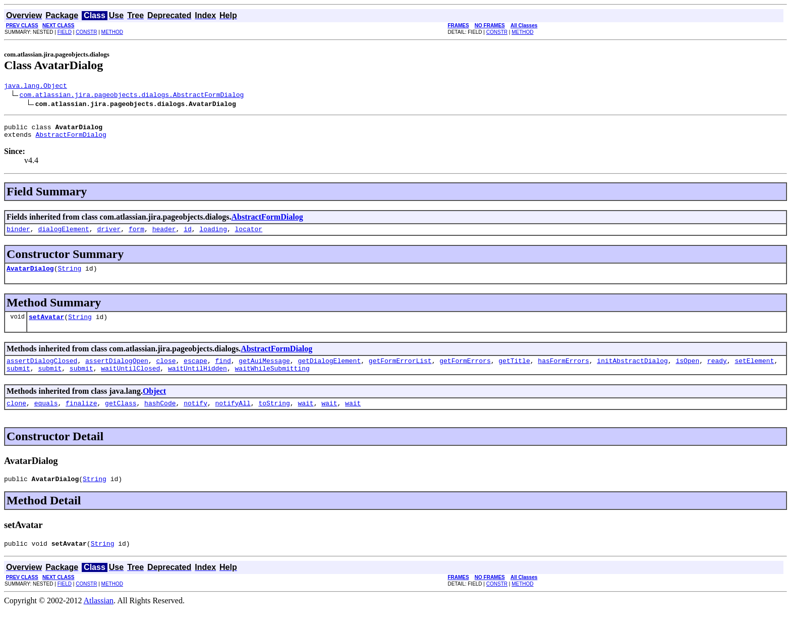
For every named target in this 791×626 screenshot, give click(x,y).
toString (274, 416)
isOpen (687, 371)
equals (46, 416)
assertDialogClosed (42, 371)
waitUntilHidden (197, 380)
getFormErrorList (400, 371)
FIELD (65, 32)
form (136, 234)
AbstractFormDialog (70, 138)
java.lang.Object (35, 86)
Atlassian (99, 617)
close (166, 371)
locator (249, 234)
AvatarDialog (30, 275)
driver (109, 234)
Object (154, 403)
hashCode (160, 416)
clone (16, 416)
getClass (120, 416)
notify (195, 416)
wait (305, 416)
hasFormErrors (563, 371)
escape (195, 371)
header (164, 234)
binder (18, 234)
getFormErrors (464, 371)
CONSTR (86, 32)
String (69, 275)
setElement (754, 371)
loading (213, 234)
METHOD (112, 32)
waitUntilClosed (130, 380)
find (223, 371)
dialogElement (63, 234)
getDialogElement (329, 371)
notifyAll (233, 416)
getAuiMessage (264, 371)
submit (18, 380)
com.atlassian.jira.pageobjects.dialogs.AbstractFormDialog (132, 95)
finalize (81, 416)
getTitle (514, 371)
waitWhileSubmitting (272, 380)
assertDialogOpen (116, 371)
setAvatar (46, 325)
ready (717, 371)
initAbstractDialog (632, 371)
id (188, 234)
